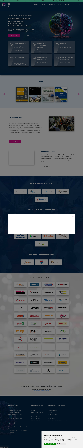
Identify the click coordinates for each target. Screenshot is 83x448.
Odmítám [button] (53, 443)
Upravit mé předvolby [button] (61, 443)
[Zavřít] (73, 216)
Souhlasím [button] (47, 443)
